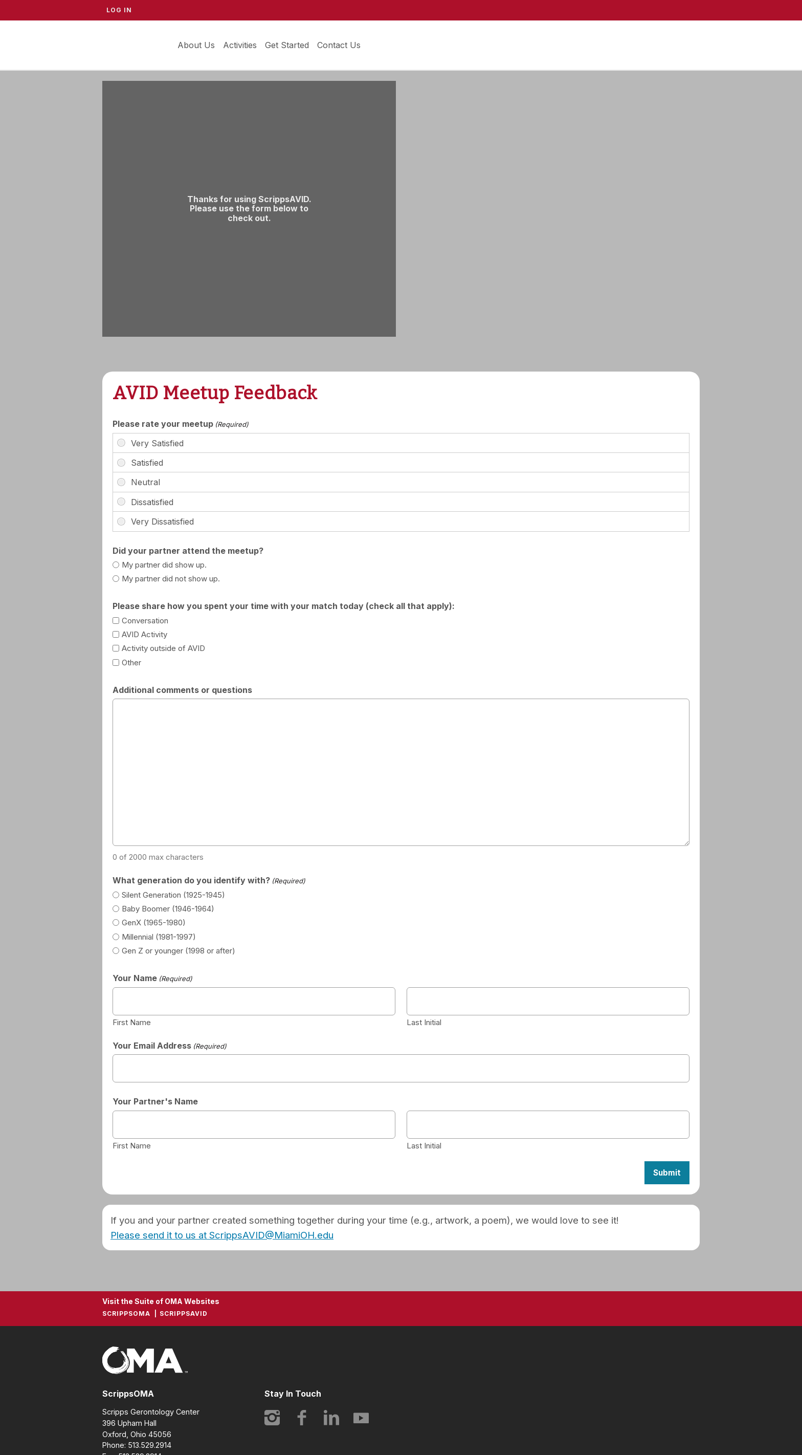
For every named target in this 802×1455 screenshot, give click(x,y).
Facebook (301, 1417)
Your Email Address (170, 1045)
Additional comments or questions (182, 689)
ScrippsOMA (126, 1313)
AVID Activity (144, 634)
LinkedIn (331, 1417)
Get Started (287, 45)
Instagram (272, 1417)
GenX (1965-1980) (154, 922)
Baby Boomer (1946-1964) (168, 908)
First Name (132, 1022)
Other (131, 662)
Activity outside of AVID (163, 648)
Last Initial (424, 1022)
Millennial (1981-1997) (159, 936)
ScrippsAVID (132, 45)
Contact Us (339, 45)
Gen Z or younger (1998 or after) (178, 950)
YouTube (361, 1417)
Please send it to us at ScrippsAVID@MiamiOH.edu (221, 1235)
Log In (119, 10)
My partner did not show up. (171, 578)
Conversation (145, 620)
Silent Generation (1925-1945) (173, 895)
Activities (240, 45)
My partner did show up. (164, 564)
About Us (196, 45)
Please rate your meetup (181, 423)
